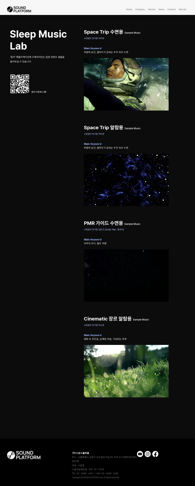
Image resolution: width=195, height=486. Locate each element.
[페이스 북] (155, 454)
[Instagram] (148, 454)
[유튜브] (140, 454)
